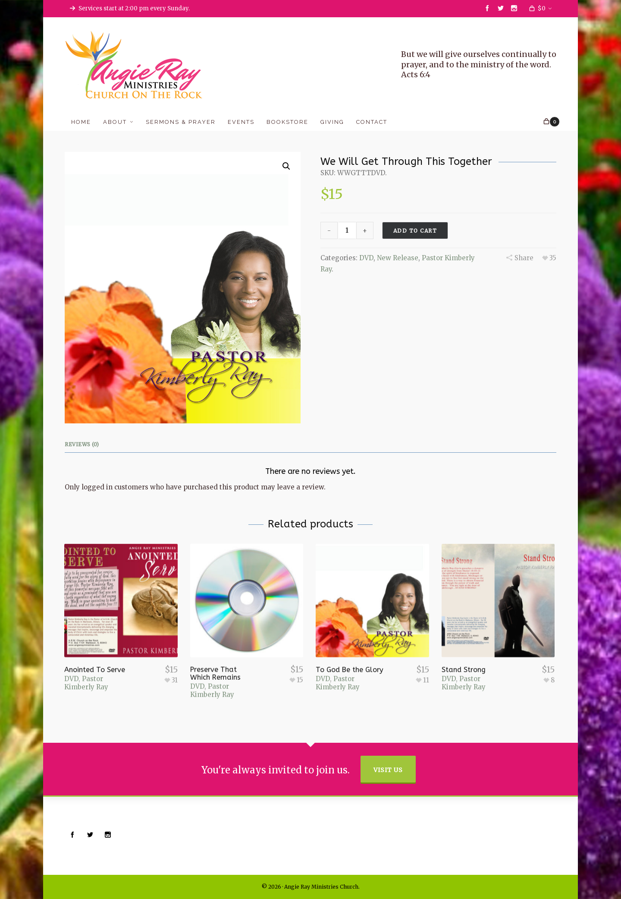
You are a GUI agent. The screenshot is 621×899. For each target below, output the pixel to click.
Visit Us (388, 770)
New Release (397, 258)
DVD (366, 258)
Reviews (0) (82, 444)
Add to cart (415, 230)
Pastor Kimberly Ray (86, 655)
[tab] (84, 444)
